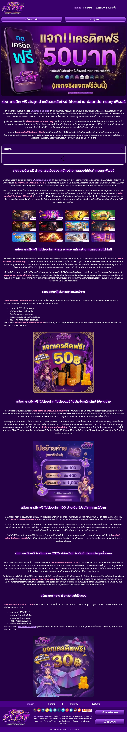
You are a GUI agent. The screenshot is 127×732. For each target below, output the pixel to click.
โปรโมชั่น (112, 7)
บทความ (89, 7)
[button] (122, 149)
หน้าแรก (78, 7)
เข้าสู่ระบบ (100, 7)
